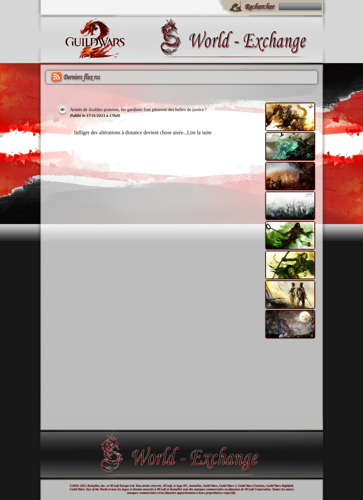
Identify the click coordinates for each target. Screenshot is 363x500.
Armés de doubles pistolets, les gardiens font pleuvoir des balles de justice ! (138, 109)
